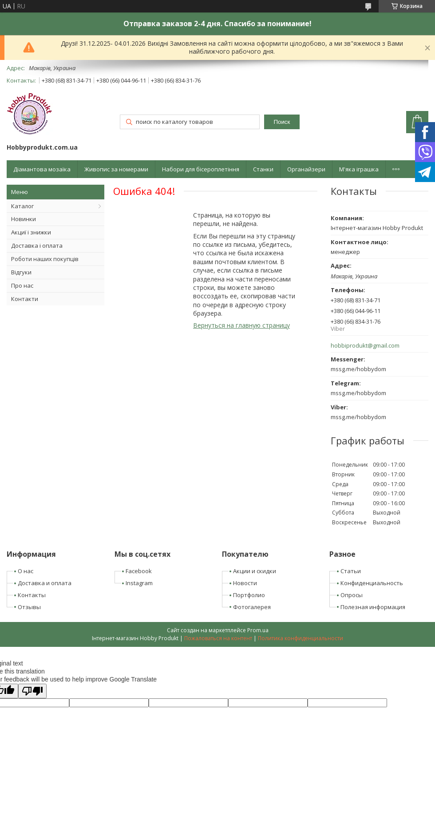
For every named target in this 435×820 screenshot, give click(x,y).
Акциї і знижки (31, 232)
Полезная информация (372, 607)
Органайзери (306, 169)
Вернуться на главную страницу (241, 325)
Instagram (139, 583)
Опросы (351, 595)
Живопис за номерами (116, 169)
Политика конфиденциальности (300, 638)
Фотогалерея (252, 607)
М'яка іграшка (359, 169)
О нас (25, 571)
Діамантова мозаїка (42, 169)
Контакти (24, 299)
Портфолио (249, 595)
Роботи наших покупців (45, 259)
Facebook (139, 571)
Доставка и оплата (44, 583)
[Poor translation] (32, 691)
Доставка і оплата (37, 246)
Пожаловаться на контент (218, 638)
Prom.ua (258, 630)
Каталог (22, 206)
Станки (263, 169)
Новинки (23, 219)
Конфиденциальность (371, 583)
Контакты (32, 595)
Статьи (350, 571)
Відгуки (21, 272)
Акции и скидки (254, 571)
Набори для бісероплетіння (200, 169)
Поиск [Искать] (281, 122)
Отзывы (29, 607)
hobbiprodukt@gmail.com (365, 345)
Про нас (22, 285)
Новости (245, 583)
